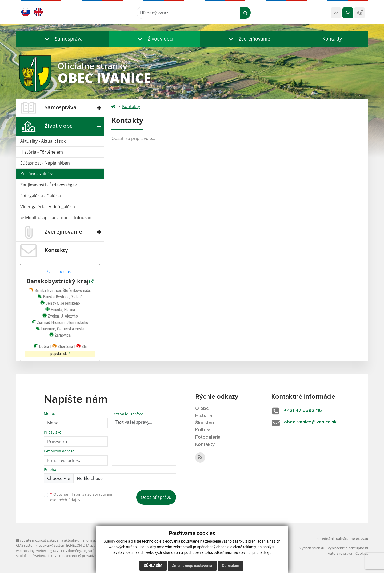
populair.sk (58, 353)
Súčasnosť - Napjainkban (45, 163)
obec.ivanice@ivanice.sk (310, 422)
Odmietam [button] (230, 565)
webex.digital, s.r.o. (51, 550)
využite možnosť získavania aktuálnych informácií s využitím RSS (69, 540)
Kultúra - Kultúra (37, 174)
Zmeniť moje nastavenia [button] (192, 565)
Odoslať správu (156, 497)
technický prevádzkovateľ (86, 555)
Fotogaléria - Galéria (40, 196)
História (203, 415)
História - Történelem (41, 152)
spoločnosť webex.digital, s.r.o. (40, 555)
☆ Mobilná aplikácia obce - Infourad (55, 218)
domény (74, 550)
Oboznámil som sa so (83, 497)
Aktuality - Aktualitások (43, 141)
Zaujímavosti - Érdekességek (48, 185)
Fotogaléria (208, 437)
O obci (202, 408)
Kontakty (332, 38)
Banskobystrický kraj (57, 281)
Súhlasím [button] (153, 565)
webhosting (25, 550)
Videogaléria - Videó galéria (47, 207)
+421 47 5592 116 (303, 410)
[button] (62, 39)
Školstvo (204, 422)
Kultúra (203, 430)
